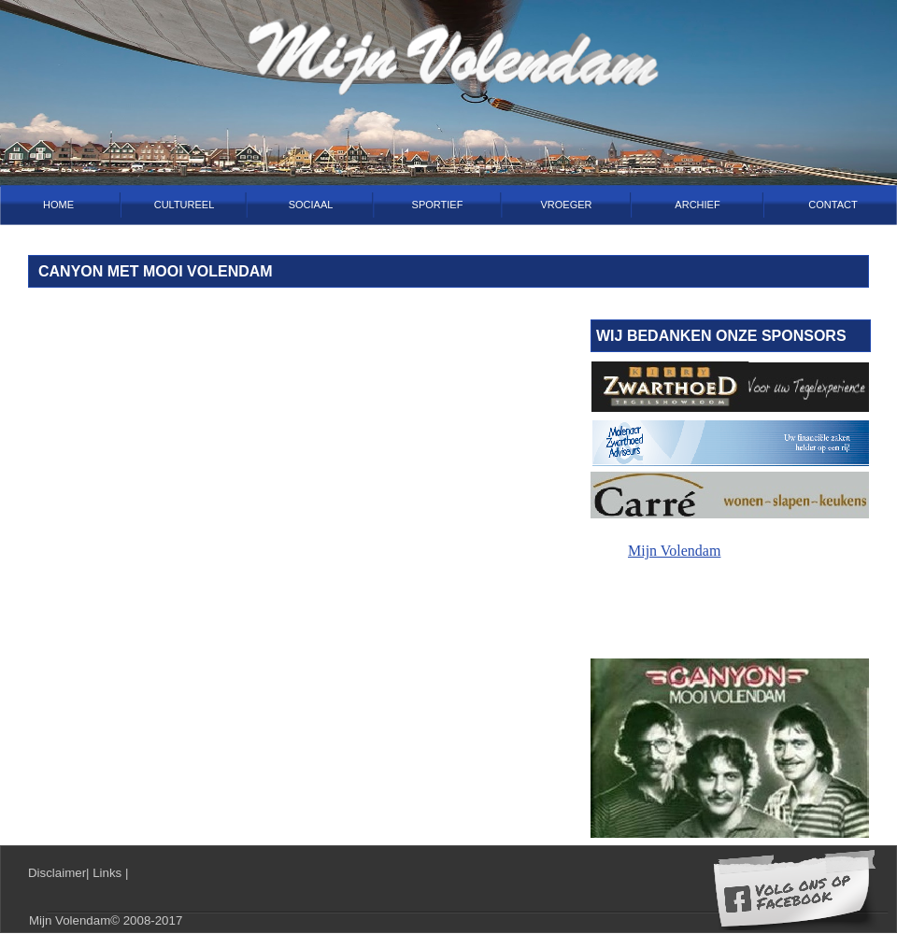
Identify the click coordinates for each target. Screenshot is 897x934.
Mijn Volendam (674, 551)
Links (109, 873)
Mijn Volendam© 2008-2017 (105, 920)
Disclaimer (57, 873)
